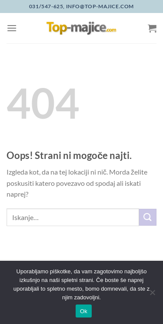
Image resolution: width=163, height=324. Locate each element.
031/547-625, (47, 6)
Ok (83, 311)
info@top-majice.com (99, 6)
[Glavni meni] (12, 28)
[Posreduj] (147, 217)
